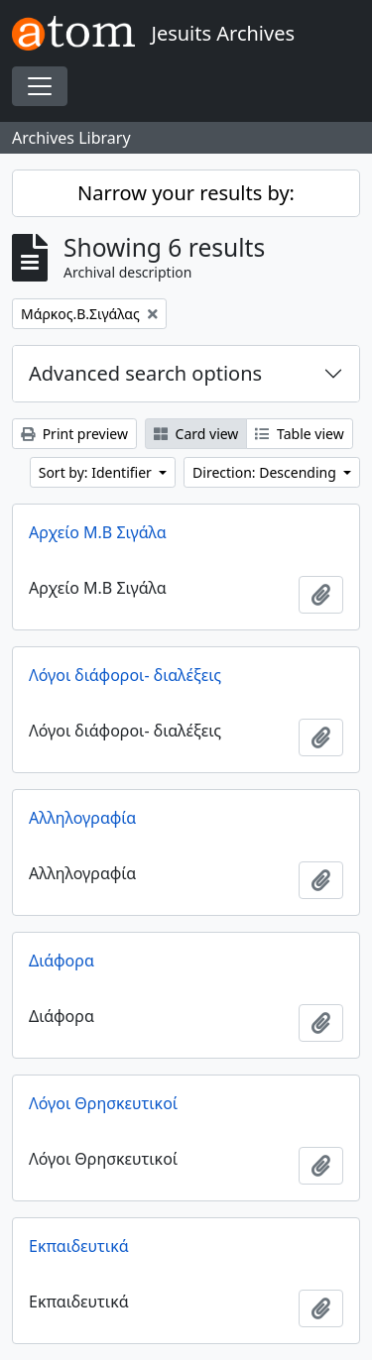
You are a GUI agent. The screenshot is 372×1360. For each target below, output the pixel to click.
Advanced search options (145, 373)
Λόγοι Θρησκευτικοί (103, 1103)
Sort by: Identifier (97, 472)
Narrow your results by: (186, 192)
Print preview (74, 433)
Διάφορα (61, 960)
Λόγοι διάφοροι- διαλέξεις (125, 675)
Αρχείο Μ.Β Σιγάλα (98, 532)
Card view (196, 433)
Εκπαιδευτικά (79, 1246)
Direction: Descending (265, 472)
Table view (299, 433)
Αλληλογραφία (82, 818)
